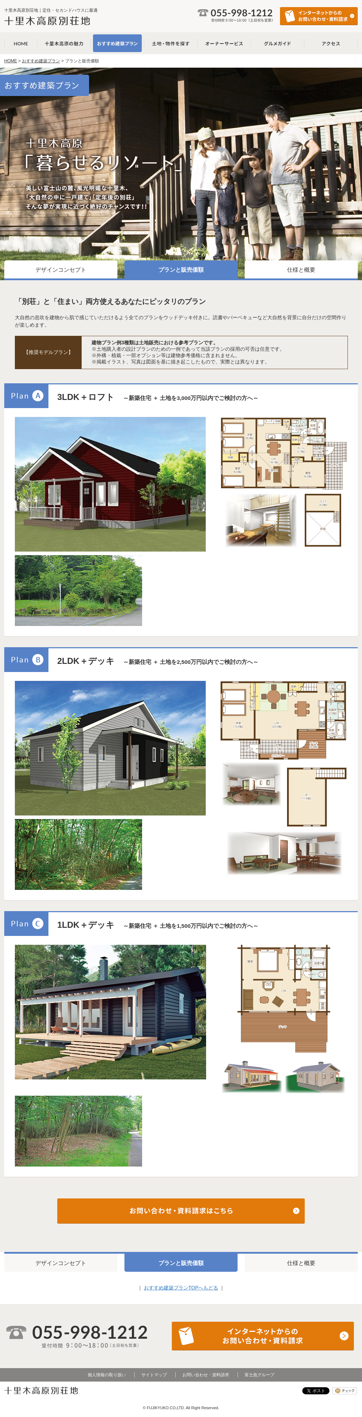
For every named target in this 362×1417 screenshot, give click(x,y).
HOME (10, 60)
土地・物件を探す (171, 43)
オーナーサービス (224, 43)
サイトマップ (154, 1374)
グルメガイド (277, 43)
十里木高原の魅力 (64, 43)
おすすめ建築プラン (117, 43)
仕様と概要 (301, 270)
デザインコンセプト (60, 270)
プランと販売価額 (181, 270)
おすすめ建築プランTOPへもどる (181, 1288)
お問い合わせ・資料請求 (205, 1374)
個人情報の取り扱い (107, 1374)
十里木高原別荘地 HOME (20, 43)
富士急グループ (259, 1374)
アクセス (331, 43)
